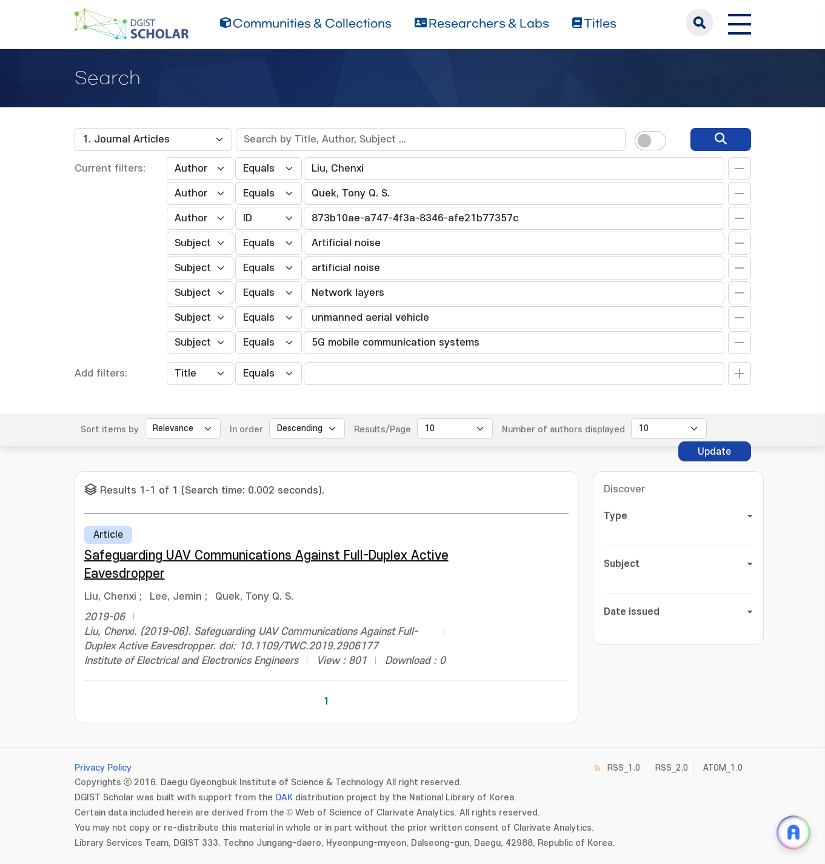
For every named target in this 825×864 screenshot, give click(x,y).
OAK (284, 797)
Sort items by (110, 429)
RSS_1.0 (623, 767)
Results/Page (382, 429)
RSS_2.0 (671, 767)
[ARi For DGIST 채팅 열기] (793, 832)
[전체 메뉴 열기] (739, 22)
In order (246, 429)
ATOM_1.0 (723, 767)
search (699, 22)
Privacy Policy (103, 768)
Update (714, 451)
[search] (720, 139)
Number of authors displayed (563, 429)
